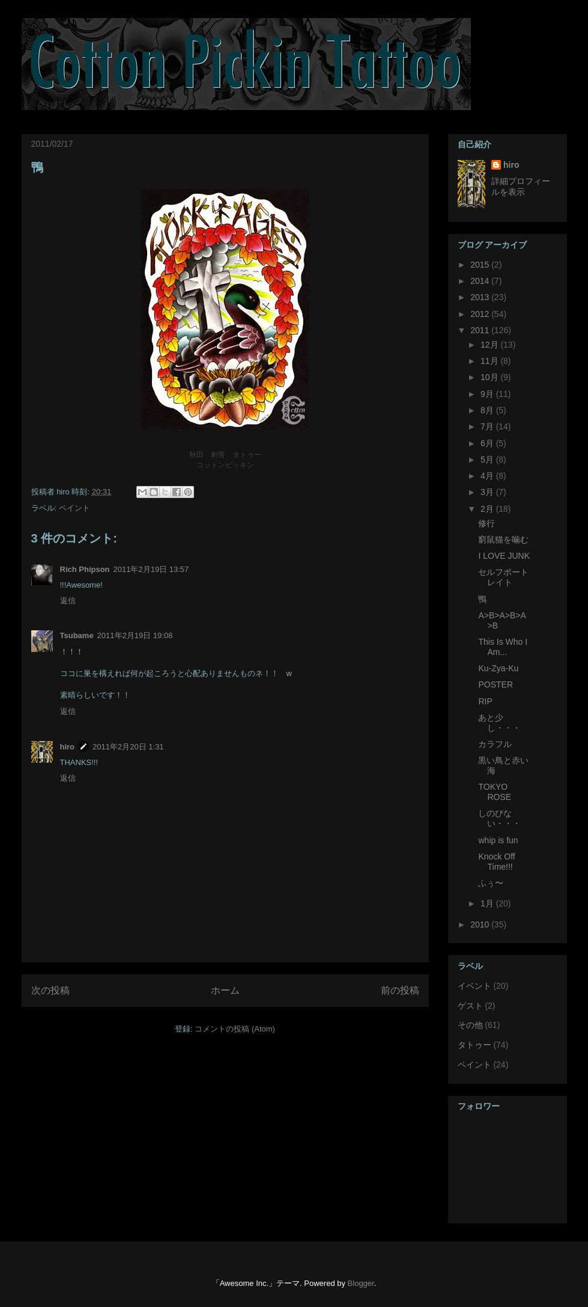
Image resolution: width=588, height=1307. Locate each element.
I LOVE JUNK (504, 556)
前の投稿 (400, 990)
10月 (490, 377)
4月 (488, 476)
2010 (480, 924)
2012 (480, 314)
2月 (488, 509)
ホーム (225, 990)
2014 (480, 281)
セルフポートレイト (503, 577)
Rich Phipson (85, 569)
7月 (488, 426)
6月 (488, 443)
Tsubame (77, 635)
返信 (68, 600)
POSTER (495, 684)
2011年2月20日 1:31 (128, 746)
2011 (480, 330)
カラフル (495, 744)
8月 (488, 410)
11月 (490, 361)
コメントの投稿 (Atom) (235, 1028)
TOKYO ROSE (494, 792)
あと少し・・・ (499, 723)
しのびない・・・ (499, 818)
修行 (486, 523)
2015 (480, 264)
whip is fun (498, 840)
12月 (490, 344)
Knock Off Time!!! (496, 862)
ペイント (74, 507)
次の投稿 (50, 990)
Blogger (361, 1283)
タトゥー (474, 1045)
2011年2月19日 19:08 (135, 635)
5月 (488, 459)
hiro (67, 746)
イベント (474, 986)
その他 (470, 1025)
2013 (480, 297)
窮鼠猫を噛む (503, 539)
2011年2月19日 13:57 (151, 569)
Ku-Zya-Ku (498, 668)
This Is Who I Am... (502, 647)
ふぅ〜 (490, 883)
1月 (488, 903)
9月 (488, 394)
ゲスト (470, 1005)
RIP (485, 701)
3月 (488, 492)
